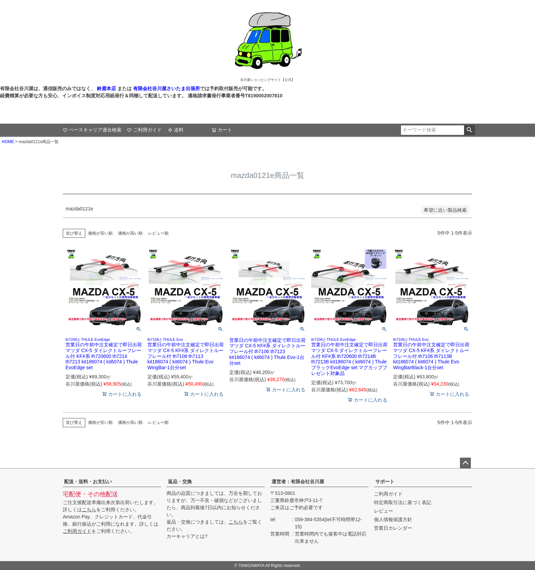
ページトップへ (465, 463)
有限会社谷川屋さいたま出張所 (166, 88)
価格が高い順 (130, 233)
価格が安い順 (100, 233)
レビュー (383, 511)
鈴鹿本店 (106, 88)
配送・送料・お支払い (88, 481)
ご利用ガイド (144, 130)
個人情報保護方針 (393, 519)
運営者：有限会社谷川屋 (298, 481)
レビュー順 (158, 233)
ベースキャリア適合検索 (92, 130)
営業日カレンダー (393, 528)
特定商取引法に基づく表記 (402, 502)
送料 (176, 130)
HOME (8, 141)
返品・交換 (180, 481)
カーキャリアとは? (187, 536)
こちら (89, 509)
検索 (469, 130)
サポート (384, 481)
